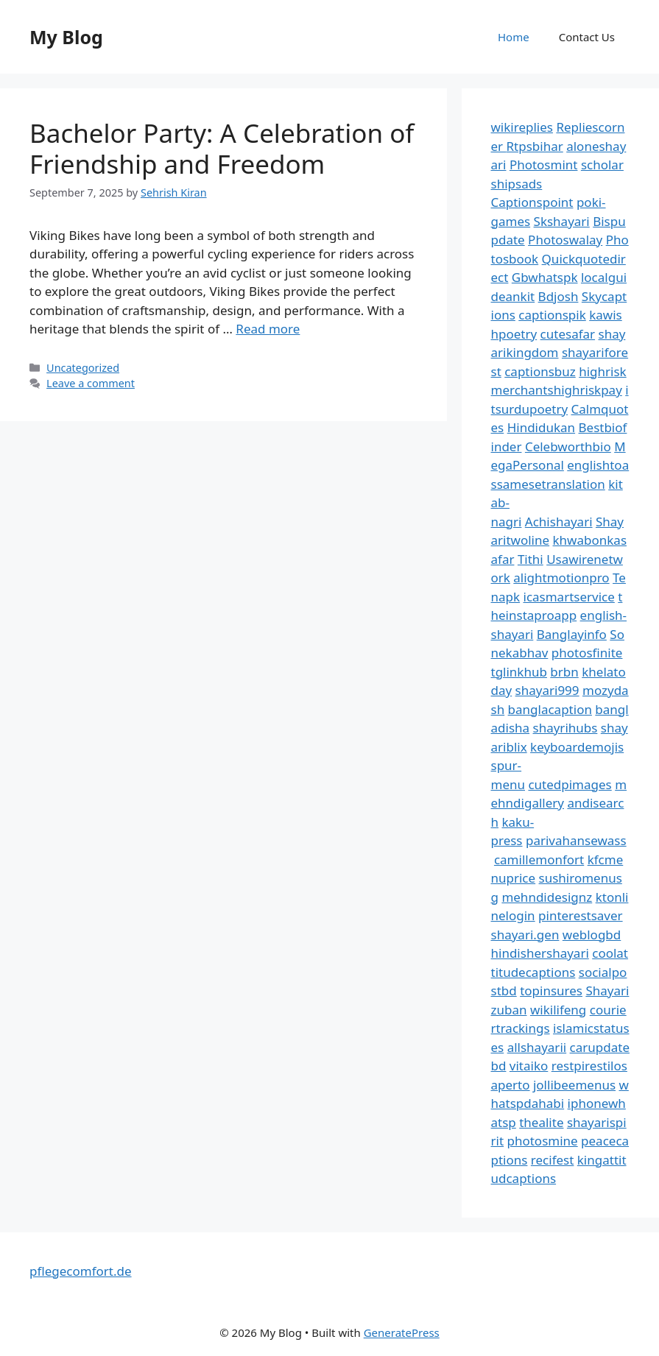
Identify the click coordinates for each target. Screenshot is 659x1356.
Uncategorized (82, 368)
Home (513, 36)
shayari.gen (525, 934)
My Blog (66, 36)
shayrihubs (565, 727)
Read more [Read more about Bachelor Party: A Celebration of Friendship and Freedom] (268, 328)
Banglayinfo (572, 634)
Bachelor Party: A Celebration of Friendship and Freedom (221, 148)
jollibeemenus (574, 1084)
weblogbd (592, 934)
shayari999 (547, 690)
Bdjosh (558, 296)
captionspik (552, 314)
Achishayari (559, 521)
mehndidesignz (546, 897)
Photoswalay (565, 239)
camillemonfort (539, 859)
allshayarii (537, 1047)
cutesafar (567, 333)
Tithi (530, 559)
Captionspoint (532, 202)
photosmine (542, 1140)
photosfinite (587, 652)
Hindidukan (541, 427)
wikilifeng (558, 1009)
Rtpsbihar (535, 146)
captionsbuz (540, 371)
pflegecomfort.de (80, 1271)
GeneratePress (402, 1332)
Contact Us (587, 36)
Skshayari (562, 221)
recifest (552, 1159)
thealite (541, 1122)
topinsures (551, 990)
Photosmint (544, 164)
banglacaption (550, 709)
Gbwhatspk (545, 277)
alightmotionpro (561, 577)
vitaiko (529, 1065)
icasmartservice (569, 596)
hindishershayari (540, 952)
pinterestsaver (580, 915)
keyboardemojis (577, 746)
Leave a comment (90, 383)
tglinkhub (519, 671)
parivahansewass (576, 840)
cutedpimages (569, 784)
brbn (564, 671)
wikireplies (522, 127)
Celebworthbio (568, 446)
